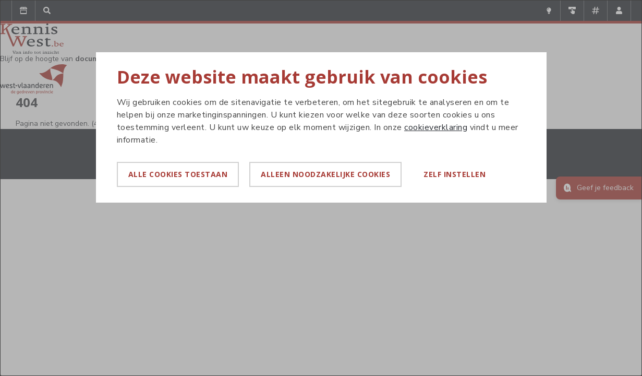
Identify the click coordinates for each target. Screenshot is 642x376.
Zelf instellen (454, 174)
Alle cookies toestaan (178, 174)
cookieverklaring (435, 127)
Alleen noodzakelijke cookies (325, 174)
